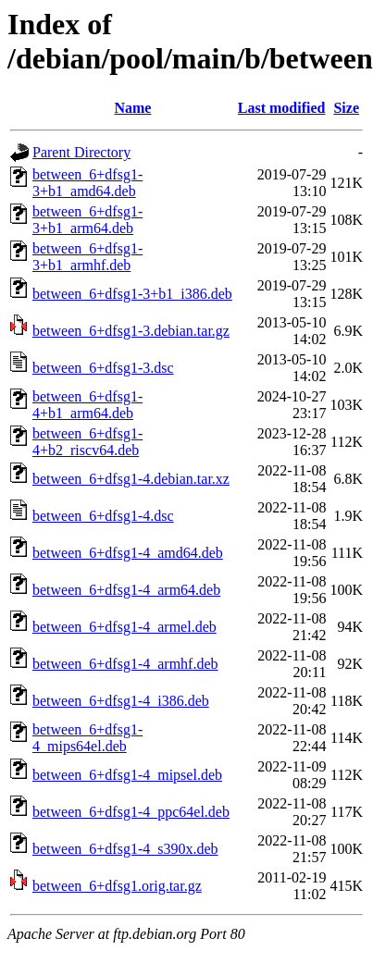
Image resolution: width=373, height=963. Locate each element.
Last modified (282, 108)
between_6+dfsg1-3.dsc (103, 368)
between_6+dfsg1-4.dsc (103, 516)
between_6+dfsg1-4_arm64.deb (126, 590)
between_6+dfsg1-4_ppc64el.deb (131, 812)
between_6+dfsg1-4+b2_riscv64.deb (87, 442)
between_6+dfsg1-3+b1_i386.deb (132, 294)
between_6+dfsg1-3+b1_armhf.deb (87, 257)
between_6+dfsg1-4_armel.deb (124, 627)
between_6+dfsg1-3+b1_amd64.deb (87, 183)
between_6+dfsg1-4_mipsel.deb (127, 775)
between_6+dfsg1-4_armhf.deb (125, 664)
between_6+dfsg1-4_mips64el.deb (87, 738)
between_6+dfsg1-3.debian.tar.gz (131, 331)
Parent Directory (81, 152)
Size (346, 108)
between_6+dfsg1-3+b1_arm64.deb (87, 220)
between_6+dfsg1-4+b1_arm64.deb (87, 405)
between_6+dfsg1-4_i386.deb (120, 701)
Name (132, 108)
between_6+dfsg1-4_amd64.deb (127, 553)
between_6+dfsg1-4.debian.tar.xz (131, 479)
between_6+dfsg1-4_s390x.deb (125, 849)
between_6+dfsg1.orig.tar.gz (117, 886)
